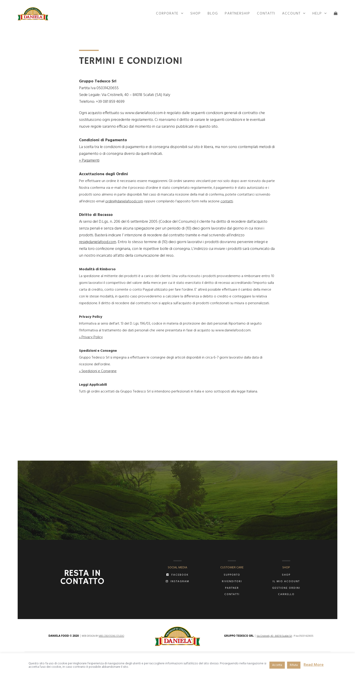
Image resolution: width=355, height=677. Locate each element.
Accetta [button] (277, 665)
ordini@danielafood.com (124, 201)
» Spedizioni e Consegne (98, 371)
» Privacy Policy (91, 337)
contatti (227, 201)
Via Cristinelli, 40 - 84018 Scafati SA (274, 635)
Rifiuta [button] (294, 665)
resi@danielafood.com (97, 242)
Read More (314, 665)
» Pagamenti (89, 160)
